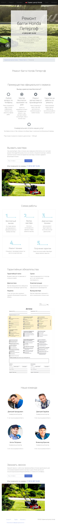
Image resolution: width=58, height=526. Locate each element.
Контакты (54, 2)
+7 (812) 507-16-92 (29, 33)
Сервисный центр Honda (11, 60)
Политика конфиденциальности (15, 522)
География (19, 2)
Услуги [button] (3, 2)
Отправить (28, 160)
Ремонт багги (23, 60)
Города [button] (11, 2)
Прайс (46, 2)
